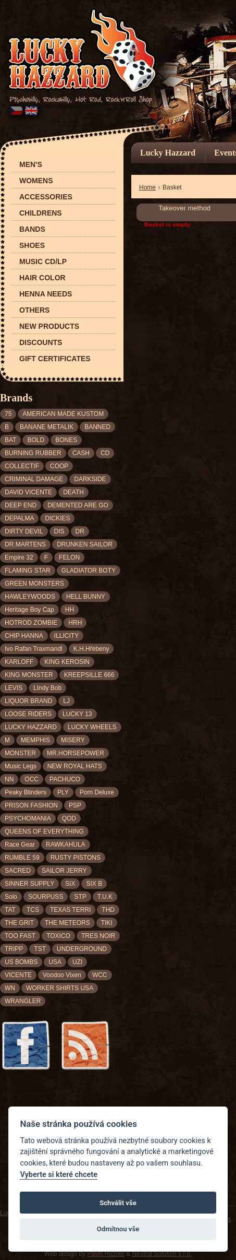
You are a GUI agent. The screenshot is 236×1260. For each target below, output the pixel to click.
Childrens (40, 213)
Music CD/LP (43, 262)
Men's (30, 165)
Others (34, 310)
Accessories (45, 197)
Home (147, 187)
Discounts (40, 343)
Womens (36, 181)
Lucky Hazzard (167, 152)
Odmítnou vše (118, 1229)
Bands (32, 229)
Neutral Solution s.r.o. (162, 1253)
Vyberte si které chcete (58, 1174)
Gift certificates (55, 359)
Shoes (32, 245)
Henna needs (45, 294)
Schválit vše (118, 1203)
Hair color (42, 278)
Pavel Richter (105, 1253)
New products (49, 326)
